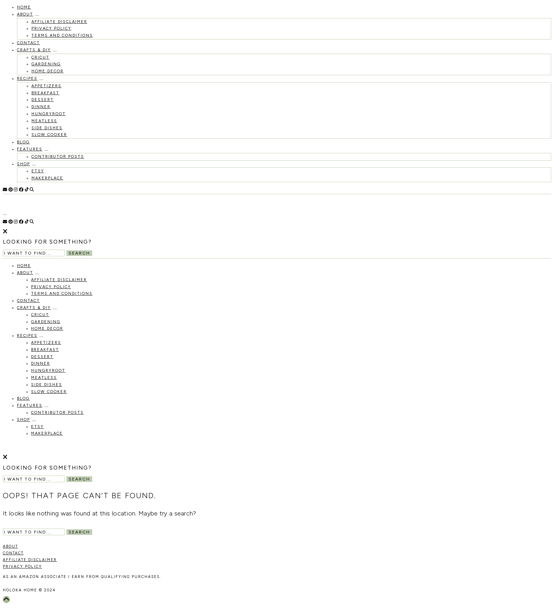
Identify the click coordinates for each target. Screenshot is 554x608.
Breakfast (45, 93)
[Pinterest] (10, 189)
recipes (27, 78)
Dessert (42, 99)
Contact (28, 43)
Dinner (41, 107)
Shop (23, 164)
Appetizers (46, 86)
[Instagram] (16, 189)
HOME (24, 7)
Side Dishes (47, 128)
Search (79, 253)
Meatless (44, 121)
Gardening (46, 64)
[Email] (5, 189)
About (25, 14)
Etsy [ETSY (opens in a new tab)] (37, 171)
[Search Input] (34, 253)
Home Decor (47, 71)
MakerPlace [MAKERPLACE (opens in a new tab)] (47, 178)
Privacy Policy (51, 28)
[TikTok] (27, 189)
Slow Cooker (49, 134)
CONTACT (13, 553)
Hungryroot (48, 114)
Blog (23, 142)
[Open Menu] (5, 214)
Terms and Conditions (62, 35)
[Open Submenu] (37, 15)
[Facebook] (21, 189)
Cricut (40, 57)
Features (29, 149)
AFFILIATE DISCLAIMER (30, 560)
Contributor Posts (57, 156)
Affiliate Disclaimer (59, 21)
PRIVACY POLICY (22, 566)
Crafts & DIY (34, 50)
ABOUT (10, 546)
